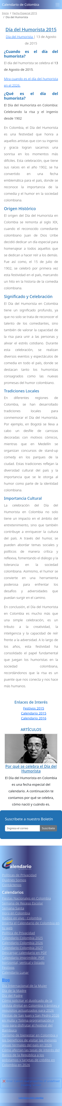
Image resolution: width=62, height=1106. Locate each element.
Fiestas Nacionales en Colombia (26, 898)
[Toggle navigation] (57, 4)
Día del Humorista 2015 (30, 29)
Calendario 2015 (33, 713)
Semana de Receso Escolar (22, 903)
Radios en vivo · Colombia (22, 918)
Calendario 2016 (33, 718)
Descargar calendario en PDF (24, 952)
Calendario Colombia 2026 (22, 943)
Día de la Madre (14, 990)
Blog (6, 979)
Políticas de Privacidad (19, 875)
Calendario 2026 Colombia (31, 1097)
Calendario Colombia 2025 (22, 938)
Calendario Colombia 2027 (22, 948)
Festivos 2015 (33, 708)
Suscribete (48, 828)
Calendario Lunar (15, 972)
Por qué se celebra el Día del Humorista (31, 769)
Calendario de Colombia (20, 4)
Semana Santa (13, 908)
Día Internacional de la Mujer (24, 985)
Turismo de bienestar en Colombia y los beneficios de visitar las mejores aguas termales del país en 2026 (30, 1040)
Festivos (8, 967)
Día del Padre (12, 995)
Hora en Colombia (16, 913)
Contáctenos (11, 885)
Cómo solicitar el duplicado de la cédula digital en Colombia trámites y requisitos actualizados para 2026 (31, 1005)
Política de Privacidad (18, 933)
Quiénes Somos (14, 880)
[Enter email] (22, 828)
